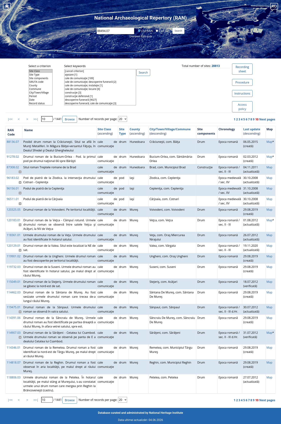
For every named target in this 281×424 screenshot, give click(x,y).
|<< (10, 119)
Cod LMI (163, 31)
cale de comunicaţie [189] (100, 78)
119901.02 (13, 256)
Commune (40, 89)
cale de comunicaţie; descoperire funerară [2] (100, 82)
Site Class (40, 71)
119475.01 (13, 307)
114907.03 (13, 333)
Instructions (242, 93)
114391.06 (13, 318)
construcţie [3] (100, 92)
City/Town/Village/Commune (170, 129)
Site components (40, 78)
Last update (251, 129)
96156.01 (13, 188)
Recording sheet (242, 69)
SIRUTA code (40, 82)
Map (269, 142)
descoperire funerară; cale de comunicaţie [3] (100, 103)
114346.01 (13, 348)
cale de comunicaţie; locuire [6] (100, 89)
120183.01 (13, 220)
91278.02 (13, 157)
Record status (40, 103)
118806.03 (13, 377)
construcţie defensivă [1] (100, 96)
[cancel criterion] (100, 71)
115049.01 (13, 282)
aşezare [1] (100, 74)
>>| (36, 119)
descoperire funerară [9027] (100, 100)
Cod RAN (145, 31)
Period (40, 96)
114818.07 (13, 362)
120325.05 (13, 210)
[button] (274, 6)
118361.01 (13, 235)
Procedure (242, 82)
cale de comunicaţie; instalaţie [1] (100, 85)
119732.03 (13, 267)
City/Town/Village (40, 92)
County (40, 85)
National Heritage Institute (166, 412)
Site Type (40, 74)
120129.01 (13, 246)
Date (40, 100)
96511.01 (13, 199)
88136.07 (13, 142)
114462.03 (13, 292)
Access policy (242, 107)
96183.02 (13, 178)
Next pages (267, 119)
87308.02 (13, 167)
